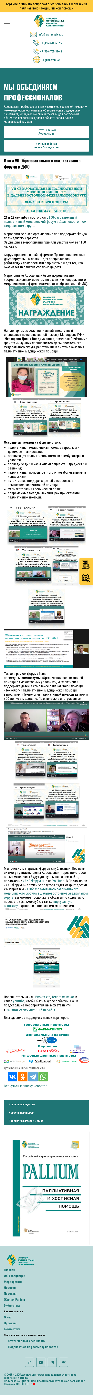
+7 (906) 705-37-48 (51, 51)
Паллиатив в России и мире (26, 1120)
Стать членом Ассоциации (26, 1341)
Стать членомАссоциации (46, 131)
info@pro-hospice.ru (50, 34)
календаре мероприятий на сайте (31, 1009)
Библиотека (12, 1305)
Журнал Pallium (14, 1299)
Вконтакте (42, 997)
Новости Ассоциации (22, 1104)
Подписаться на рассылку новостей (33, 1347)
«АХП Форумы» (34, 881)
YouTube (58, 881)
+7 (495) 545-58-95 (51, 43)
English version (51, 60)
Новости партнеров (21, 1112)
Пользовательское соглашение (65, 1381)
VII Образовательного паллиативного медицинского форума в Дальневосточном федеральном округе (46, 893)
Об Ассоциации (14, 1276)
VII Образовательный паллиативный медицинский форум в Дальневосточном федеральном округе (45, 221)
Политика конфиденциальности (24, 1381)
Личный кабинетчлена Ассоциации (46, 145)
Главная (9, 1270)
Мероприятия (13, 1282)
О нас (7, 1317)
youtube (19, 1001)
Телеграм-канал (63, 997)
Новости (10, 1288)
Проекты (10, 1294)
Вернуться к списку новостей (25, 1086)
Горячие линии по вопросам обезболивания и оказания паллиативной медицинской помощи (46, 6)
